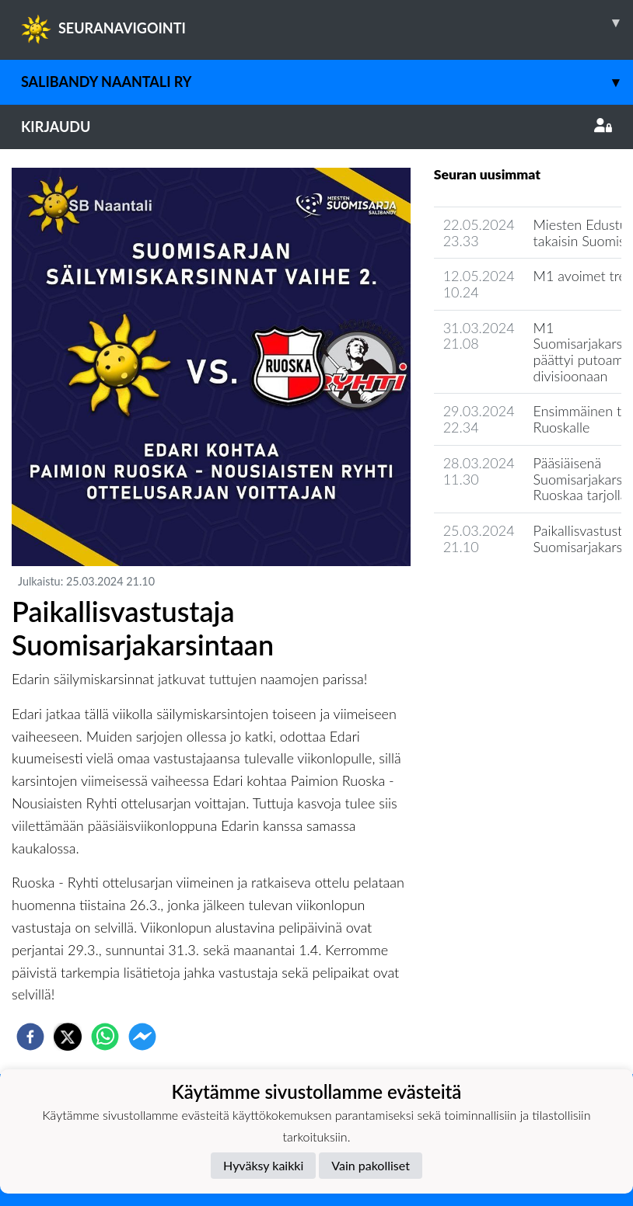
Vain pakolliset (370, 1165)
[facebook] (30, 1037)
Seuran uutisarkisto (502, 590)
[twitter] (68, 1037)
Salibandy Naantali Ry (327, 82)
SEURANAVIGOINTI (327, 22)
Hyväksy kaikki (263, 1165)
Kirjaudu (316, 126)
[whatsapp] (105, 1037)
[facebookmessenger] (142, 1037)
